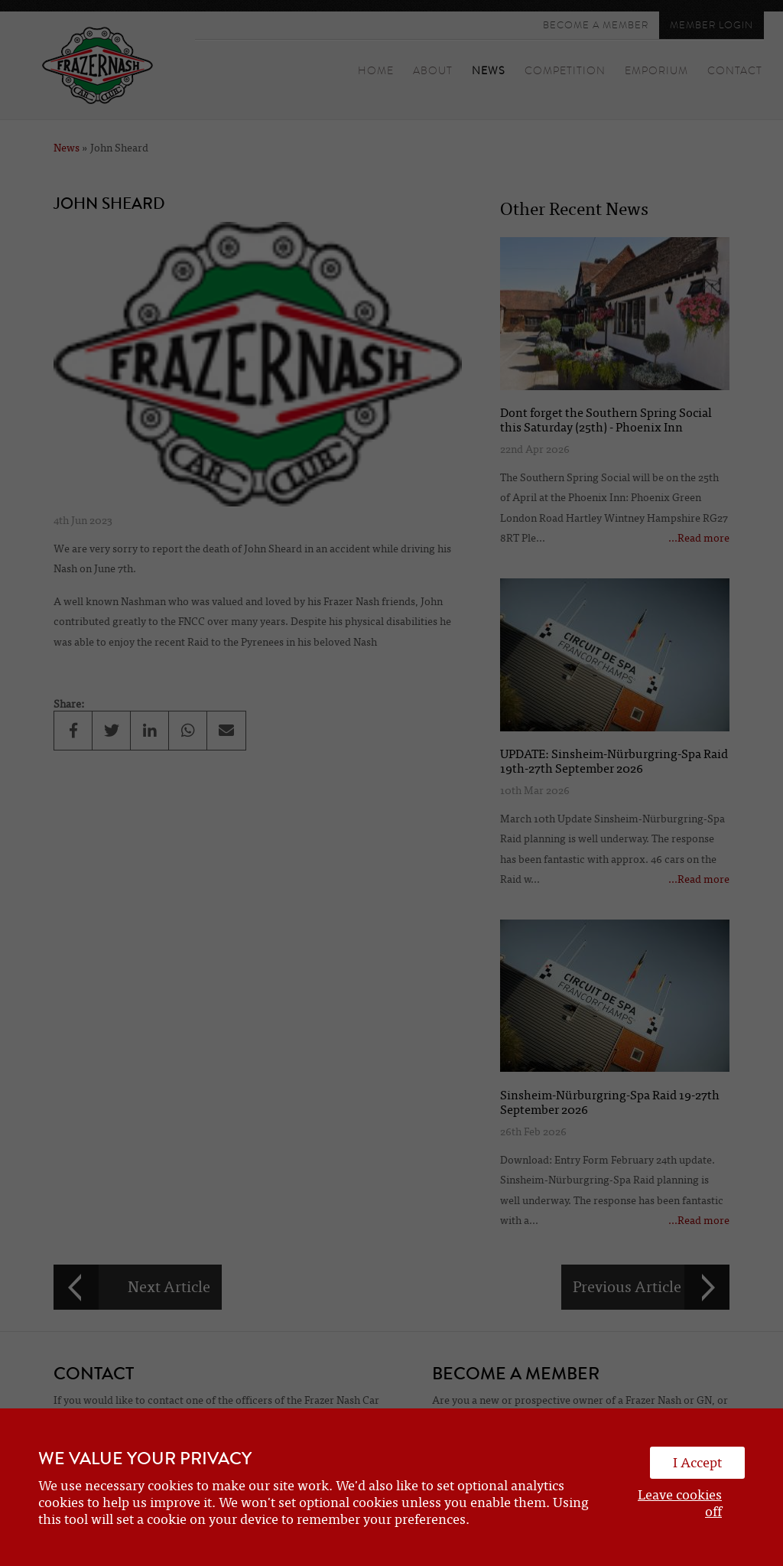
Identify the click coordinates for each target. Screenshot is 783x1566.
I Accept (697, 1462)
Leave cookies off (680, 1503)
